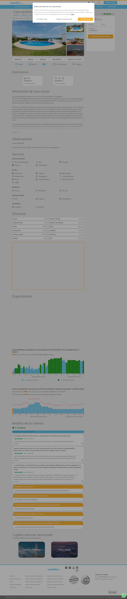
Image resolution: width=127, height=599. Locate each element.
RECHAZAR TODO (42, 19)
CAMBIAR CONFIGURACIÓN (64, 19)
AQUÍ (72, 14)
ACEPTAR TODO (85, 19)
